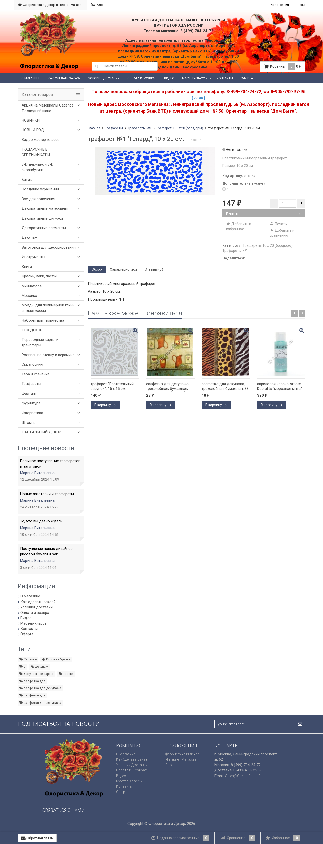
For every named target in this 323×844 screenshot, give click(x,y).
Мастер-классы (194, 78)
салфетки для (32, 695)
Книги (27, 266)
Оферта (247, 78)
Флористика (32, 413)
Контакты (225, 78)
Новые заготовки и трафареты (47, 493)
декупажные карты (36, 674)
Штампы (29, 422)
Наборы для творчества (43, 320)
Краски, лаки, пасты (39, 276)
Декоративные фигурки (42, 218)
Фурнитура (31, 403)
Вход (301, 5)
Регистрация (279, 5)
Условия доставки (104, 78)
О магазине (30, 78)
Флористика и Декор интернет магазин (50, 5)
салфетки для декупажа (40, 703)
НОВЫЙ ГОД (33, 130)
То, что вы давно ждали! (41, 521)
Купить (263, 213)
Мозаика (29, 295)
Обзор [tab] (97, 269)
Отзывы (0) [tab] (154, 269)
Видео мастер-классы (41, 139)
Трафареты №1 (139, 128)
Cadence (28, 659)
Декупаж (29, 237)
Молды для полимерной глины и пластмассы (48, 308)
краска (66, 674)
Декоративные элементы (44, 228)
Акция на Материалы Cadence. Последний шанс (48, 108)
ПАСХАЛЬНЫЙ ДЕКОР (41, 432)
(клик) (198, 97)
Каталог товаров (37, 94)
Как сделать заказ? (64, 78)
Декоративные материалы (45, 208)
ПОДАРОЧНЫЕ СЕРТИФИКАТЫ (36, 152)
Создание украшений (40, 189)
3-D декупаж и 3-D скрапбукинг (37, 167)
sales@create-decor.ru (244, 776)
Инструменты (33, 257)
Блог (97, 5)
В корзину (105, 405)
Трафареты (31, 383)
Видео (169, 78)
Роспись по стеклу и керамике (48, 355)
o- (226, 189)
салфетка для (32, 681)
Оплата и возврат (141, 78)
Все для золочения (38, 199)
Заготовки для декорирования (49, 247)
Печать (278, 224)
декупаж (39, 667)
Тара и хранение (36, 374)
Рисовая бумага (56, 659)
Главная (94, 128)
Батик (27, 179)
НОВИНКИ (31, 120)
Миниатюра (32, 286)
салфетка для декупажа (40, 688)
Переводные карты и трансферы (40, 342)
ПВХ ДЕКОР (32, 330)
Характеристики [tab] (123, 269)
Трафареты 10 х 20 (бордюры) (179, 128)
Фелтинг (29, 393)
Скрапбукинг (33, 364)
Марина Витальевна (37, 473)
